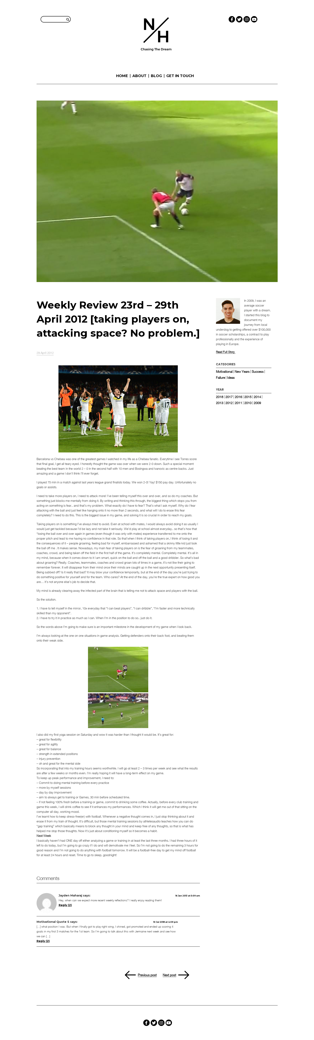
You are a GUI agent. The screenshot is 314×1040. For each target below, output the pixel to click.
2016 (238, 396)
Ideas (231, 377)
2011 (238, 402)
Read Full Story (225, 351)
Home (122, 76)
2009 (257, 402)
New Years (242, 371)
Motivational (224, 371)
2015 (248, 396)
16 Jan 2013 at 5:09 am (187, 895)
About (139, 76)
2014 (257, 396)
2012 (229, 402)
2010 (248, 402)
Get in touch (180, 76)
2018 (219, 396)
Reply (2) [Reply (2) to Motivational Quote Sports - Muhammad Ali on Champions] (43, 941)
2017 (229, 396)
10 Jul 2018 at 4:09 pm (165, 922)
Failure (220, 377)
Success (258, 371)
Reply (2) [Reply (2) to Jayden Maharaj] (65, 905)
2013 (219, 402)
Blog (156, 76)
